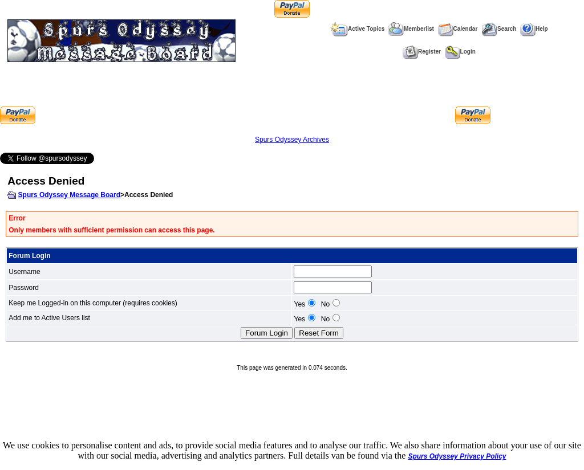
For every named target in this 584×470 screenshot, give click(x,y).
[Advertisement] (245, 98)
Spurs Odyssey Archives (292, 140)
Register (422, 51)
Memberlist (411, 29)
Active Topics (357, 29)
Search (498, 29)
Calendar (458, 29)
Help (534, 29)
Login (460, 51)
